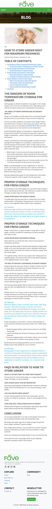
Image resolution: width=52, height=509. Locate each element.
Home (6, 475)
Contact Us (7, 491)
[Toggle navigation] (48, 10)
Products (7, 480)
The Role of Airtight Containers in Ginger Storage (25, 77)
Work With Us (8, 478)
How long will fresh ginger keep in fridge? (23, 87)
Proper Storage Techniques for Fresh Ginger (21, 68)
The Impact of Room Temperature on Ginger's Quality (27, 66)
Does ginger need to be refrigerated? (21, 83)
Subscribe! (31, 499)
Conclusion (10, 89)
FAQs (6, 483)
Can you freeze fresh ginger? (19, 85)
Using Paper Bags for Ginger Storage (21, 70)
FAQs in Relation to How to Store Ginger (19, 79)
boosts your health (33, 124)
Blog (28, 475)
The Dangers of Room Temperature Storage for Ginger (24, 64)
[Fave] (11, 457)
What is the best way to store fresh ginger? (23, 81)
